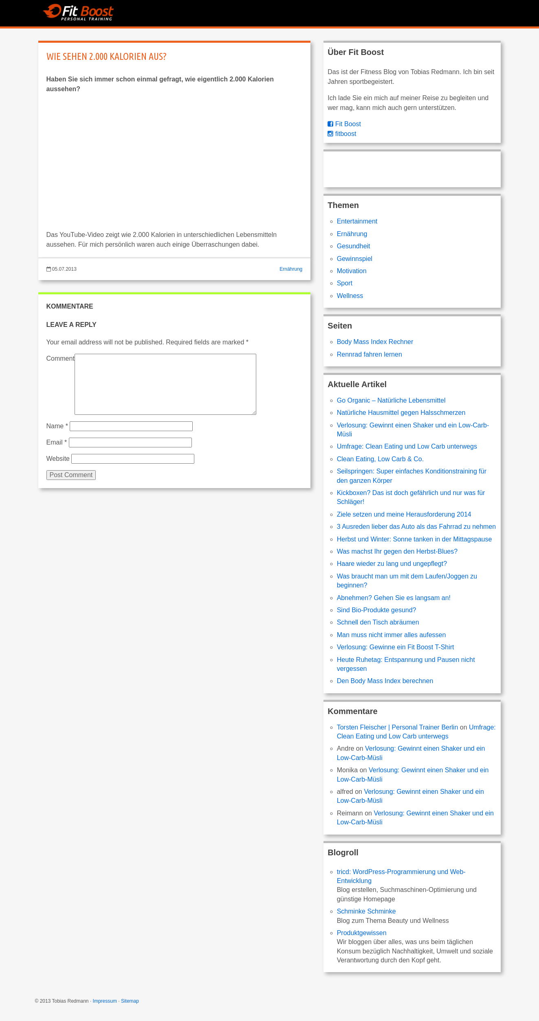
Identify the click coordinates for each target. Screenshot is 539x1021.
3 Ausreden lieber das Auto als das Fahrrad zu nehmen (416, 526)
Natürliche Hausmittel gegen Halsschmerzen (401, 412)
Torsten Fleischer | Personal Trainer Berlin (397, 727)
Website (58, 458)
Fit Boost (344, 124)
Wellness (350, 295)
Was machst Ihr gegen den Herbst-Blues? (397, 551)
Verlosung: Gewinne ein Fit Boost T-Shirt (395, 647)
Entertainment (357, 221)
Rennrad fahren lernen (369, 354)
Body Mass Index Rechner (375, 341)
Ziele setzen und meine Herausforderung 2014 (404, 514)
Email (56, 442)
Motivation (352, 270)
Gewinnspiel (354, 258)
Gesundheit (353, 246)
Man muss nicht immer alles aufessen (391, 634)
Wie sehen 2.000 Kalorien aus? (106, 56)
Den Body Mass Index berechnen (385, 680)
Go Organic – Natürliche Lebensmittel (391, 400)
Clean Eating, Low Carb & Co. (380, 459)
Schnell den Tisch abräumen (378, 622)
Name (57, 426)
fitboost (342, 133)
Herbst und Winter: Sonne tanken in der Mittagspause (414, 539)
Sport (344, 283)
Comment (60, 358)
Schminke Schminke (366, 911)
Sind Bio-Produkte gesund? (376, 610)
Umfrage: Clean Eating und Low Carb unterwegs (407, 446)
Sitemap (130, 1001)
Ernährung (290, 269)
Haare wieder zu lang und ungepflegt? (392, 563)
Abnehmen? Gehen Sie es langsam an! (394, 597)
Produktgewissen (362, 932)
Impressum (105, 1001)
